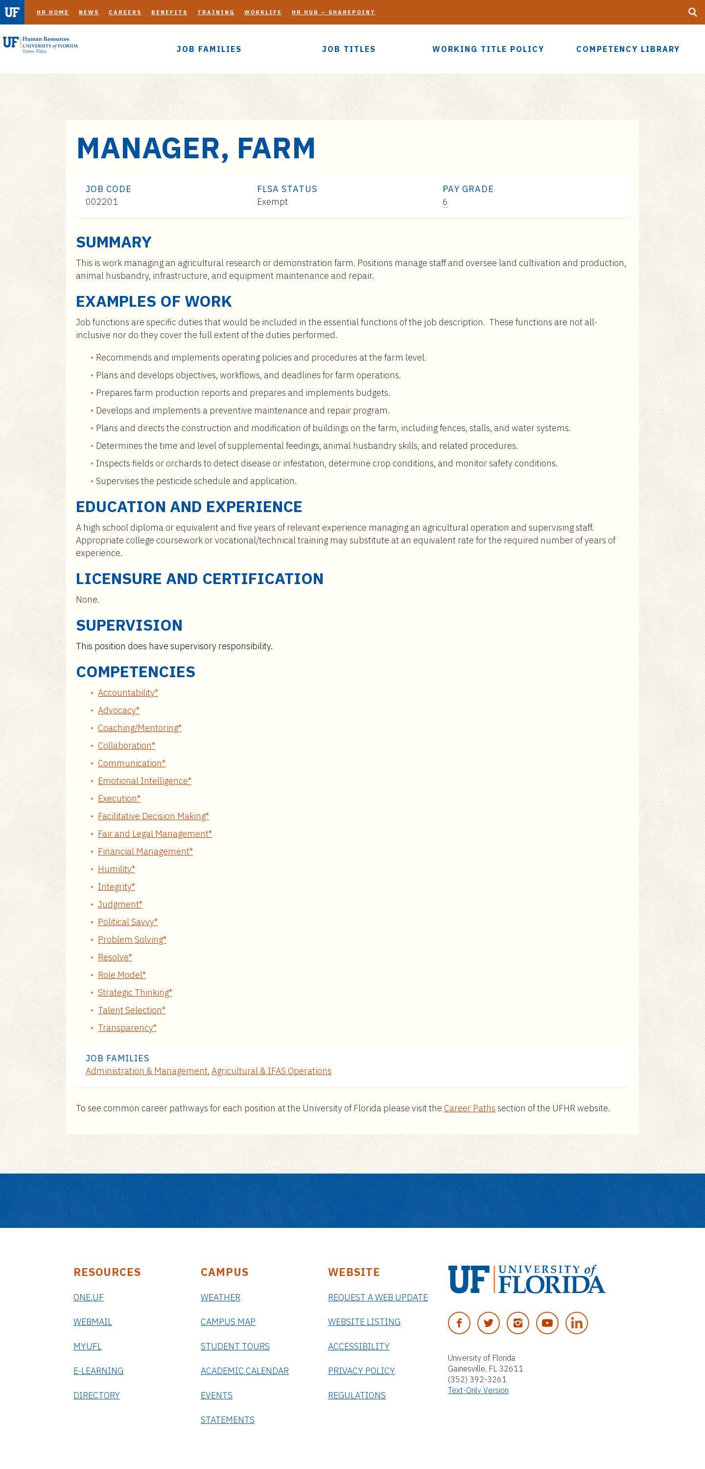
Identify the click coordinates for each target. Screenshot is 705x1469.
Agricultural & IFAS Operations (271, 1071)
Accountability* (128, 692)
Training (216, 12)
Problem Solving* (132, 939)
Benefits (169, 12)
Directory (96, 1395)
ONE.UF (88, 1297)
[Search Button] (693, 12)
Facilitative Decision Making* (153, 816)
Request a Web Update (378, 1297)
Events (217, 1395)
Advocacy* (119, 710)
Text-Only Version (478, 1390)
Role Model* (122, 974)
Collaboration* (126, 745)
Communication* (131, 763)
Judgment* (120, 904)
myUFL (87, 1346)
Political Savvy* (128, 922)
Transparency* (127, 1027)
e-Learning (98, 1370)
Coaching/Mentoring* (140, 728)
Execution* (119, 798)
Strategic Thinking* (135, 992)
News (89, 12)
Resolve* (115, 957)
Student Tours (235, 1346)
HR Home (53, 12)
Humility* (116, 869)
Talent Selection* (131, 1010)
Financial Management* (145, 851)
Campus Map (228, 1321)
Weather (220, 1297)
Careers (125, 12)
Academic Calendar (245, 1370)
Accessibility (359, 1346)
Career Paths (469, 1108)
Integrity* (116, 886)
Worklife (263, 12)
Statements (228, 1419)
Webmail (92, 1321)
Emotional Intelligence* (144, 780)
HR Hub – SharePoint (334, 12)
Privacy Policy (361, 1370)
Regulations (357, 1395)
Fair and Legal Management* (155, 833)
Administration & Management (147, 1071)
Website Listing (364, 1321)
